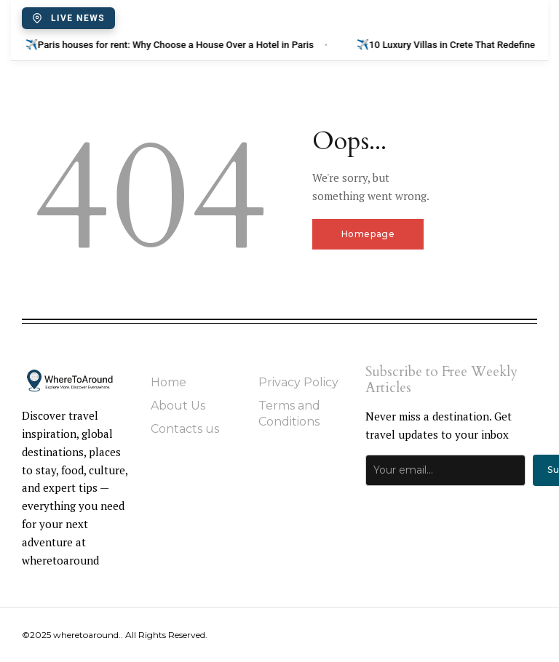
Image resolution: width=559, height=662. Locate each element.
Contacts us (185, 429)
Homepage (368, 233)
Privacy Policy (298, 382)
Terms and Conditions (289, 413)
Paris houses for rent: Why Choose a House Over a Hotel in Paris (187, 44)
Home (168, 382)
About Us (178, 405)
